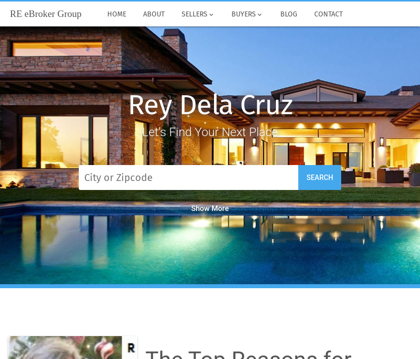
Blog (289, 14)
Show (210, 208)
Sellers (198, 14)
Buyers (247, 14)
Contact (328, 14)
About (154, 14)
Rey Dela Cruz (210, 105)
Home (117, 14)
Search (319, 177)
